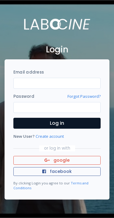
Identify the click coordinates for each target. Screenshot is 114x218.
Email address (28, 72)
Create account (50, 136)
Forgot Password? (84, 96)
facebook (56, 171)
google (57, 160)
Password (23, 96)
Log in (57, 123)
